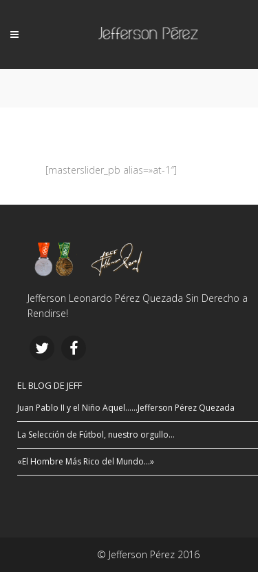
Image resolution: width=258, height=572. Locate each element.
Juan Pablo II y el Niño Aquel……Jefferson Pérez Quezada (126, 407)
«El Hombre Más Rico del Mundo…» (85, 461)
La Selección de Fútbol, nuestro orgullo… (96, 434)
